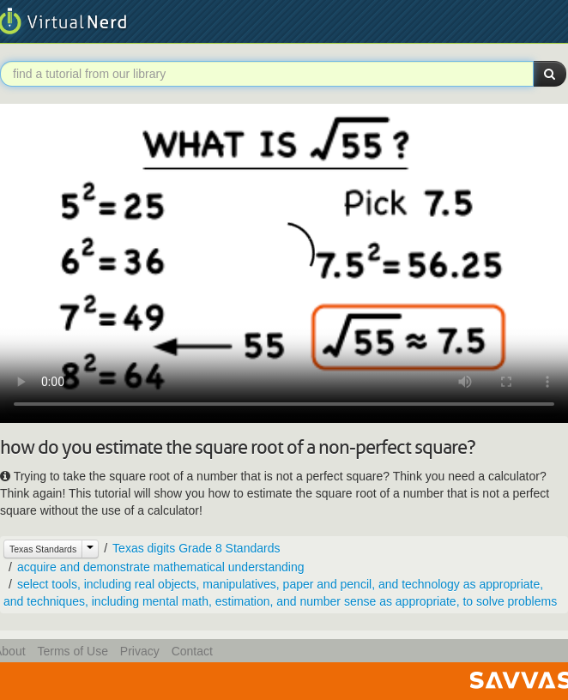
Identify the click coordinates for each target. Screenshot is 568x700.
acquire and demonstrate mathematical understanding (161, 567)
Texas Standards (42, 549)
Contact (192, 651)
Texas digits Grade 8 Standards (196, 548)
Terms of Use (72, 651)
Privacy (140, 651)
